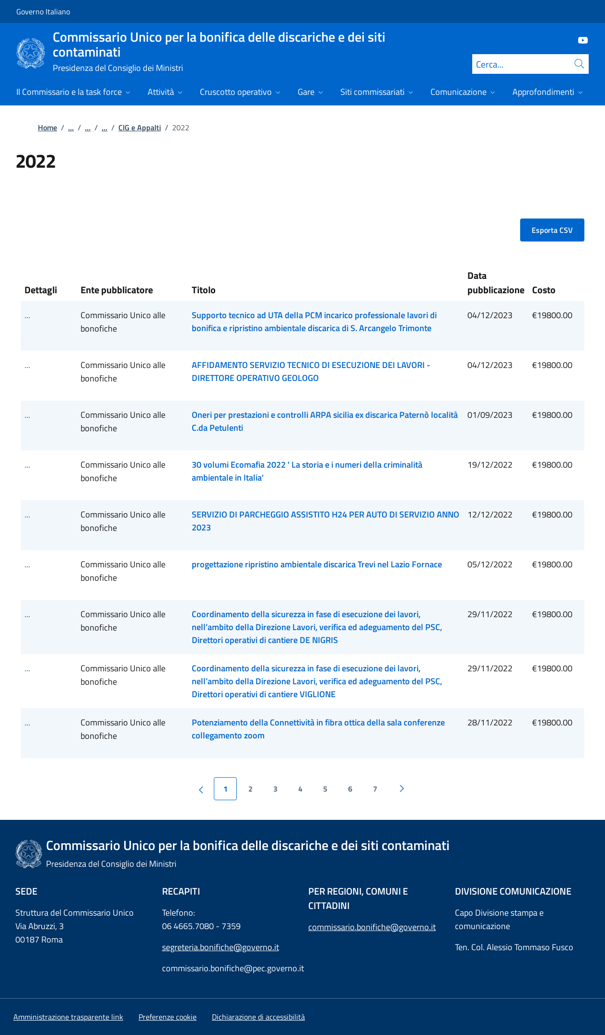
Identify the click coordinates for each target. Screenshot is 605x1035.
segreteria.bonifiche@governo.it (220, 947)
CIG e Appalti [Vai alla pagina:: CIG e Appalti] (139, 127)
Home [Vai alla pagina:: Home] (47, 127)
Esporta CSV (552, 230)
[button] (168, 1017)
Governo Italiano (43, 11)
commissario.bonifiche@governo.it (372, 926)
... (71, 127)
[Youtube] (579, 39)
